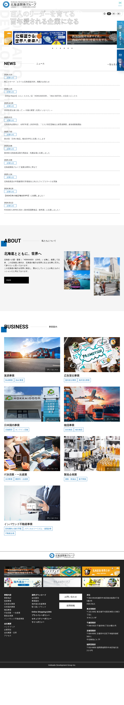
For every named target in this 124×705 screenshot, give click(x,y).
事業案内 (35, 638)
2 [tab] (56, 114)
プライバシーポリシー (41, 652)
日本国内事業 (9, 644)
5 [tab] (68, 114)
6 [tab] (71, 114)
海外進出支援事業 (39, 641)
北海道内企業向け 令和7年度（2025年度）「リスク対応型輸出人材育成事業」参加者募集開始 (42, 179)
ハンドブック (9, 663)
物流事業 (7, 647)
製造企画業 (8, 653)
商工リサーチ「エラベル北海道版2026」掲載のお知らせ (27, 144)
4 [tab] (64, 114)
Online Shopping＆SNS (42, 649)
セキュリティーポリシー (42, 655)
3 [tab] (60, 114)
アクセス (7, 672)
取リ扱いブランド (39, 644)
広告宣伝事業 (9, 641)
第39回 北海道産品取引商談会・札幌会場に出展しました (27, 201)
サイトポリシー (38, 659)
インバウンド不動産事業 (14, 656)
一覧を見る (112, 130)
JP (109, 14)
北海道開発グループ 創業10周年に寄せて (20, 213)
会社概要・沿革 (10, 669)
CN (118, 14)
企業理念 (7, 666)
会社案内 (35, 635)
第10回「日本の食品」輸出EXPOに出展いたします (24, 190)
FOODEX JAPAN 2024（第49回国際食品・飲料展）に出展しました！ (32, 247)
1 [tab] (52, 114)
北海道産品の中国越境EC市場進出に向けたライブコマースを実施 (30, 224)
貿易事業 (7, 638)
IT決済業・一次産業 (12, 650)
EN (113, 14)
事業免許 (7, 635)
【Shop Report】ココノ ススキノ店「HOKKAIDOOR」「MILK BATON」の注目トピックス (40, 156)
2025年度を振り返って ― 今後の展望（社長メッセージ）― (28, 167)
